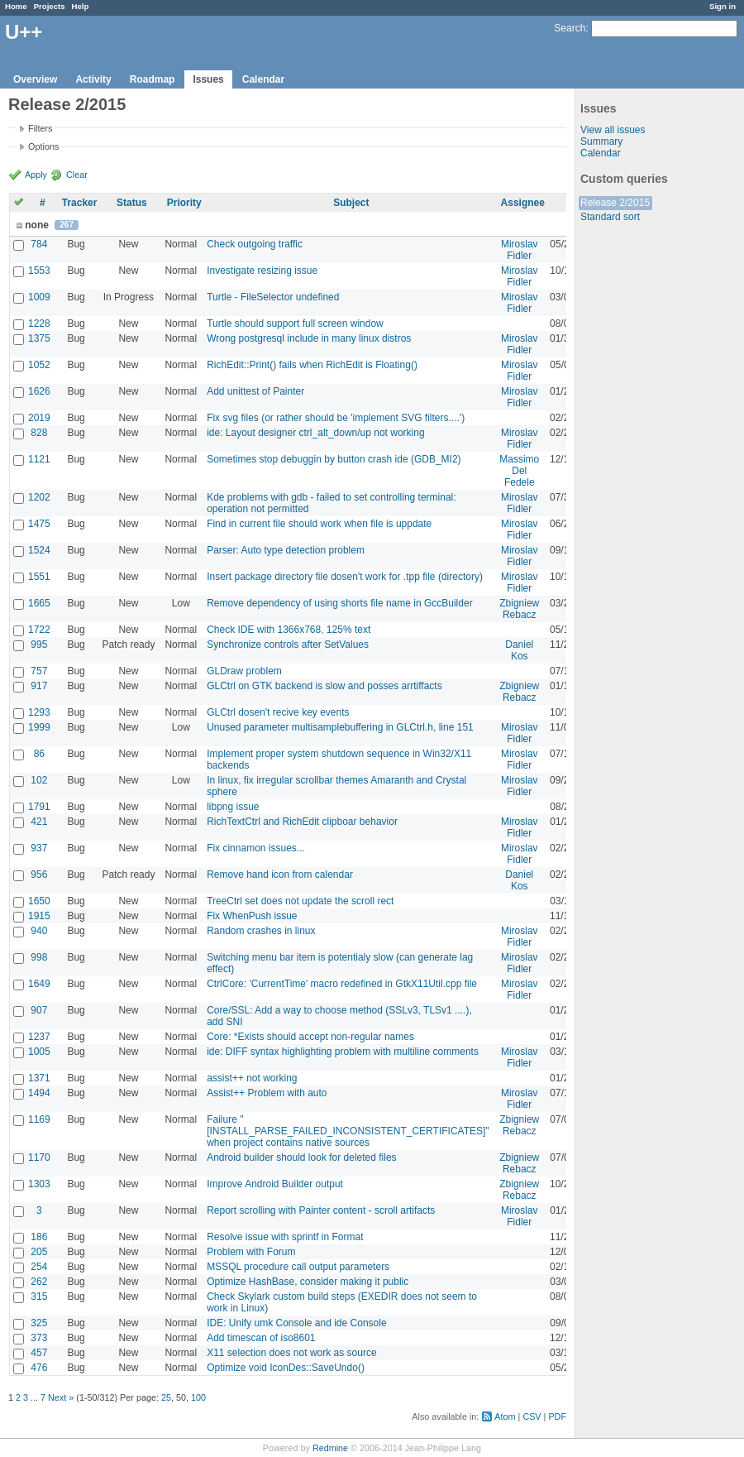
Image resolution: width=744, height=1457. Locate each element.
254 (39, 1266)
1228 (39, 323)
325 (39, 1323)
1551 (39, 576)
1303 (39, 1184)
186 (39, 1237)
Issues (208, 79)
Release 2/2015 (615, 202)
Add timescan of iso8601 (261, 1338)
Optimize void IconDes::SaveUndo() (286, 1367)
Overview (35, 79)
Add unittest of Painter (255, 391)
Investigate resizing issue (262, 270)
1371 (39, 1078)
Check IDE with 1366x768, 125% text (288, 629)
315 (39, 1296)
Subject (351, 202)
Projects (49, 6)
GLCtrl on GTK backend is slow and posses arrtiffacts (324, 686)
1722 (39, 629)
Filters (40, 128)
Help (80, 6)
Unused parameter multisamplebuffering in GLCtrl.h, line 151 (340, 727)
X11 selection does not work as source (291, 1353)
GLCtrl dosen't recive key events (278, 712)
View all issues (612, 130)
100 (198, 1397)
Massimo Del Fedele (519, 470)
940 (39, 931)
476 (39, 1367)
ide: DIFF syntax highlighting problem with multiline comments (343, 1051)
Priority (184, 202)
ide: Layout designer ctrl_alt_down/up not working (316, 433)
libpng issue (233, 806)
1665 (39, 603)
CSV (531, 1416)
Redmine (330, 1448)
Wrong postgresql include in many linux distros (309, 338)
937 (39, 848)
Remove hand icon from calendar (280, 874)
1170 (39, 1157)
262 (39, 1281)
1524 (39, 550)
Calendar (263, 79)
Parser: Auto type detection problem (286, 550)
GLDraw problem (244, 671)
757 (39, 671)
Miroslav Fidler (519, 249)
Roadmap (152, 79)
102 (39, 780)
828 (39, 433)
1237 (39, 1036)
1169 (39, 1119)
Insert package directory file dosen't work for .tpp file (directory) (345, 576)
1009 (39, 297)
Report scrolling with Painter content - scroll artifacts (321, 1210)
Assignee (523, 202)
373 (39, 1338)
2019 (39, 418)
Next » (61, 1397)
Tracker (80, 202)
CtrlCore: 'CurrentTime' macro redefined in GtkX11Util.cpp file (342, 984)
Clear (77, 175)
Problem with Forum (251, 1252)
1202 (39, 497)
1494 (39, 1093)
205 (39, 1252)
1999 (39, 727)
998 (39, 957)
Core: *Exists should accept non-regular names (310, 1036)
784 (39, 244)
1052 (39, 365)
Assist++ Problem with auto (267, 1093)
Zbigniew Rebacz (519, 609)
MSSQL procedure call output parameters (298, 1266)
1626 (39, 391)
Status (132, 202)
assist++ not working (252, 1078)
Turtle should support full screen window (295, 323)
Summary (601, 141)
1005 (39, 1051)
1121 (39, 459)
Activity (93, 79)
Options (43, 146)
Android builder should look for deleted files (301, 1157)
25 (166, 1397)
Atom (504, 1416)
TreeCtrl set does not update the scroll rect (300, 901)
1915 (39, 916)
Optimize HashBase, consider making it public (307, 1281)
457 (39, 1353)
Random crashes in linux (261, 931)
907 (39, 1010)
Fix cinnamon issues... (256, 848)
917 (39, 686)
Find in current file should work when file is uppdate (319, 524)
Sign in (722, 6)
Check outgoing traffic (255, 244)
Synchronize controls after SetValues (288, 644)
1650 (39, 901)
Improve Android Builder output (275, 1184)
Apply (36, 175)
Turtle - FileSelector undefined (273, 297)
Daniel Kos (519, 650)
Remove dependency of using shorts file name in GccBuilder (340, 603)
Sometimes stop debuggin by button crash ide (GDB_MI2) (334, 459)
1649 (39, 984)
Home (16, 6)
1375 (39, 338)
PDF (557, 1416)
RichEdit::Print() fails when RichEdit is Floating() (312, 365)
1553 (39, 270)
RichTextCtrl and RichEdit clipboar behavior (302, 821)
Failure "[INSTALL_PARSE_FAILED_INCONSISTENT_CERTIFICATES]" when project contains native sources (348, 1131)
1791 (39, 806)
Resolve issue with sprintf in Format (285, 1237)
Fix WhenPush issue (252, 916)
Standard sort (610, 217)
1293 (39, 712)
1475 (39, 524)
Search (569, 28)
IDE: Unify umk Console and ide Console (296, 1323)
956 (39, 874)
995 (39, 644)
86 (39, 754)
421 (39, 821)
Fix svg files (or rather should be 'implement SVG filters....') (336, 418)
